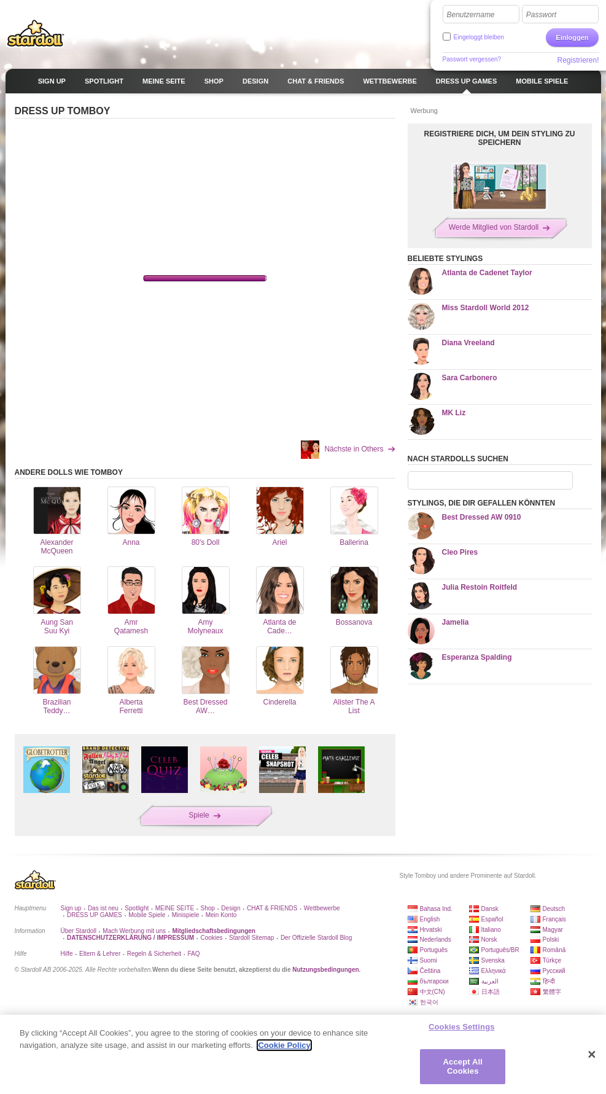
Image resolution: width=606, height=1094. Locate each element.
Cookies (211, 937)
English (430, 919)
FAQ (194, 953)
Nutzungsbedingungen (325, 969)
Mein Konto (221, 915)
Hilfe (67, 953)
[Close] (592, 1054)
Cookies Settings (462, 1026)
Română (554, 950)
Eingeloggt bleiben (479, 37)
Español (492, 919)
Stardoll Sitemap (251, 937)
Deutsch (554, 908)
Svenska (493, 960)
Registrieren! (578, 60)
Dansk (490, 908)
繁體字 (552, 991)
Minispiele (185, 915)
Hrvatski (431, 929)
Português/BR (500, 950)
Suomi (428, 960)
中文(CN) (432, 991)
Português (434, 950)
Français (554, 919)
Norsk (489, 939)
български (434, 981)
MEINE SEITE (174, 908)
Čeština (430, 970)
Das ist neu (103, 908)
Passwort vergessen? (472, 59)
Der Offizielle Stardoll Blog (316, 937)
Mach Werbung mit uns (134, 931)
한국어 (429, 1002)
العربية (490, 981)
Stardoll (36, 33)
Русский (554, 970)
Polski (551, 939)
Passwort (541, 14)
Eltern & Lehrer (99, 953)
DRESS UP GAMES (94, 915)
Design (230, 908)
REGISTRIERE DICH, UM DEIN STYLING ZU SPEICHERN (499, 138)
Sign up (71, 908)
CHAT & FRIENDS (272, 908)
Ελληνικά (493, 970)
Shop (208, 908)
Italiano (491, 929)
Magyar (553, 929)
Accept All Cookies (463, 1066)
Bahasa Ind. (436, 908)
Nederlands (435, 939)
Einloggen (572, 37)
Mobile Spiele (146, 915)
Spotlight (137, 908)
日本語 (490, 991)
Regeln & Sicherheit (154, 953)
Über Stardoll (78, 931)
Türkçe (552, 960)
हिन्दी (549, 981)
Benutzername (471, 14)
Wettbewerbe (322, 908)
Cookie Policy (284, 1045)
